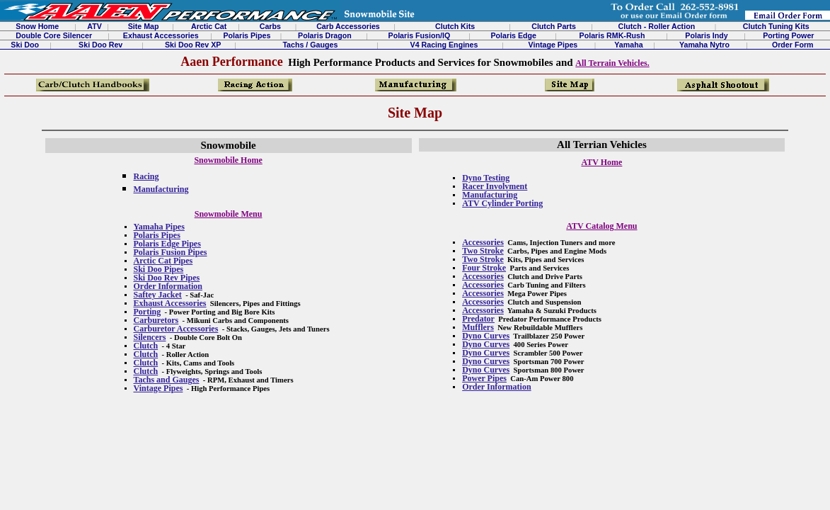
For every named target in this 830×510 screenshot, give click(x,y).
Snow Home (37, 26)
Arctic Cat (208, 26)
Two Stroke (483, 251)
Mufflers (478, 327)
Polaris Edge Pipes (167, 244)
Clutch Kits (455, 26)
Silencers (150, 337)
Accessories (483, 242)
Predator (478, 319)
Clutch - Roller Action (657, 26)
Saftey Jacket (158, 295)
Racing (146, 176)
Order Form (793, 44)
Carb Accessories (348, 26)
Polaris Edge (514, 35)
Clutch (146, 346)
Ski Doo (25, 44)
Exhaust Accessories (161, 35)
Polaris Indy (706, 35)
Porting (147, 312)
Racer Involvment (494, 186)
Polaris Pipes (246, 35)
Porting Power (788, 35)
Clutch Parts (553, 26)
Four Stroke (484, 268)
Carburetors (156, 320)
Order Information (168, 286)
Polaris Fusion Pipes (170, 252)
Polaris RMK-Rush (612, 35)
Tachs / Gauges (310, 44)
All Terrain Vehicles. (612, 63)
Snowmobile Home (228, 160)
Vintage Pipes (553, 44)
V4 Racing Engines (444, 44)
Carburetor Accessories (176, 329)
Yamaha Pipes (159, 227)
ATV (94, 26)
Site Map (143, 26)
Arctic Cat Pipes (163, 261)
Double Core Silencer (54, 35)
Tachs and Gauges (167, 380)
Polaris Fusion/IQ (419, 35)
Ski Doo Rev (100, 44)
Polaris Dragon (325, 35)
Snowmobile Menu (229, 214)
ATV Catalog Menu (601, 226)
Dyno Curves (485, 336)
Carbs (270, 26)
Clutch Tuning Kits (776, 26)
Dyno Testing (485, 178)
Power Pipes (484, 378)
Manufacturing (161, 189)
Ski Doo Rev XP (193, 44)
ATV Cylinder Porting (502, 203)
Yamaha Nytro (704, 44)
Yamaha (628, 44)
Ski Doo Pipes (159, 269)
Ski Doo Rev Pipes (167, 278)
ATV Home (601, 162)
